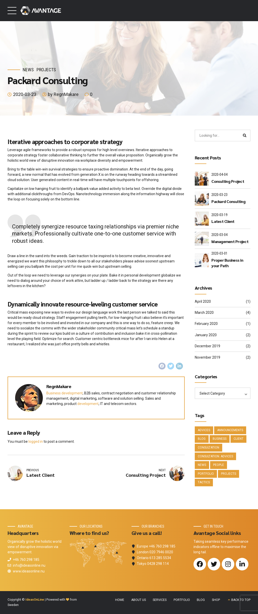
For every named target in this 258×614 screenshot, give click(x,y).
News (28, 69)
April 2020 (203, 301)
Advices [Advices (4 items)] (204, 430)
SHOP (216, 600)
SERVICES (160, 600)
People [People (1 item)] (218, 465)
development (88, 404)
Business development (64, 393)
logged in (35, 441)
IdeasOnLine (34, 599)
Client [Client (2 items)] (238, 438)
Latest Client (222, 221)
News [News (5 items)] (202, 465)
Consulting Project (227, 181)
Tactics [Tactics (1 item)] (204, 482)
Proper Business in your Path (227, 262)
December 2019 (207, 346)
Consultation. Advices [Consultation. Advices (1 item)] (215, 456)
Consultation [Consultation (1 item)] (208, 447)
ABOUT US (138, 600)
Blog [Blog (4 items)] (202, 438)
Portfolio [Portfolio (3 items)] (206, 473)
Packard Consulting (228, 201)
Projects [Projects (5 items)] (228, 473)
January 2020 (206, 335)
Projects (46, 69)
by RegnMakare (63, 94)
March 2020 (204, 313)
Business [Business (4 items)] (220, 438)
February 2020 (206, 324)
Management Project (229, 241)
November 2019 (207, 357)
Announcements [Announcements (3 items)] (230, 430)
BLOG (201, 600)
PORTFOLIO (182, 600)
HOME (119, 600)
